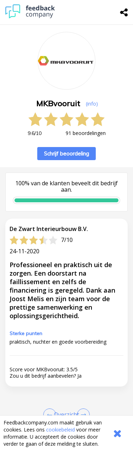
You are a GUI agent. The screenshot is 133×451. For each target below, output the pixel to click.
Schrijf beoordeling (66, 153)
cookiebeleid (60, 429)
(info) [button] (92, 103)
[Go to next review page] (82, 414)
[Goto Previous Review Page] (51, 414)
